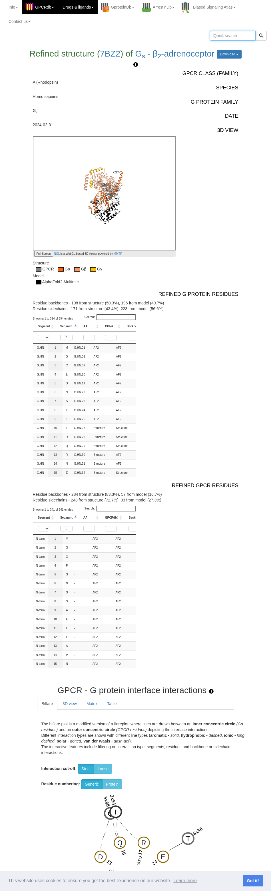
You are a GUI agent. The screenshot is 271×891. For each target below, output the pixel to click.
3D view (70, 703)
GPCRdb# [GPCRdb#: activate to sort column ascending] (112, 517)
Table (112, 703)
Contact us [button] (20, 21)
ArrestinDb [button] (163, 7)
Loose (103, 768)
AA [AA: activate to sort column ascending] (85, 326)
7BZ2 (110, 53)
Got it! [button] (253, 880)
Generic (92, 784)
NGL (56, 253)
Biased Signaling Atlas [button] (214, 7)
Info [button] (13, 7)
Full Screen (44, 253)
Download (229, 54)
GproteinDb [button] (122, 7)
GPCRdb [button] (44, 7)
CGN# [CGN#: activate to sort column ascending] (109, 326)
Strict (86, 768)
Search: (110, 317)
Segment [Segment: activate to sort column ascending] (44, 326)
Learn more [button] (185, 880)
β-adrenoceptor (183, 53)
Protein (112, 784)
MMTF (118, 253)
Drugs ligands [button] (78, 7)
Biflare (47, 703)
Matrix (92, 703)
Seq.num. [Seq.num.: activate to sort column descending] (66, 326)
